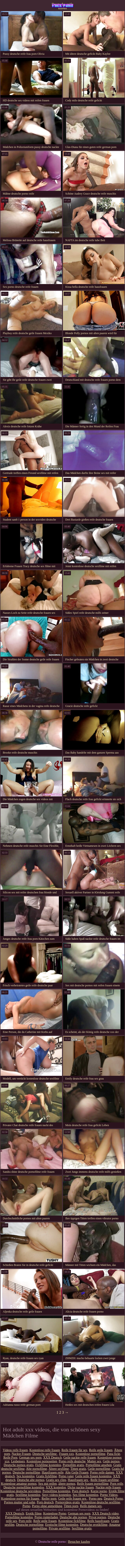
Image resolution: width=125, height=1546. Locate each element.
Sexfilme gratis (81, 1528)
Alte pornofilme (36, 1469)
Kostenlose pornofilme (90, 1454)
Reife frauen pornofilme (92, 1483)
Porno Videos (109, 1495)
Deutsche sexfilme (44, 1454)
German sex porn (30, 1457)
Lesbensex (18, 1461)
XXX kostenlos (56, 1487)
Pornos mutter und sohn (19, 1502)
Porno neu (95, 1498)
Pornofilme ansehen (99, 1465)
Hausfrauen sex (78, 1480)
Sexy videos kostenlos (56, 1495)
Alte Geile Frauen (76, 1472)
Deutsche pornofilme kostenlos (23, 1487)
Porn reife (116, 1483)
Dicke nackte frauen (81, 1487)
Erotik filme (34, 1513)
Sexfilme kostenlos (27, 1495)
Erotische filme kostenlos (61, 1524)
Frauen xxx (66, 1454)
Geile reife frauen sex (72, 1498)
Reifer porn (49, 1498)
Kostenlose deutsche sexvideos (20, 1491)
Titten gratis (78, 1469)
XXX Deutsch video (105, 1513)
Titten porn (71, 1506)
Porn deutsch (80, 1491)
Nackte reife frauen (108, 1487)
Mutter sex (94, 1461)
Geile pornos (111, 1461)
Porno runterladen (46, 1517)
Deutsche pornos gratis (19, 1465)
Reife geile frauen (100, 1450)
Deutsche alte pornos (30, 1480)
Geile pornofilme (99, 1469)
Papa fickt (113, 1454)
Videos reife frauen (15, 1450)
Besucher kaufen (79, 1541)
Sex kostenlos (26, 1476)
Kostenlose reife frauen (44, 1450)
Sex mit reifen (47, 1483)
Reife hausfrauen (98, 1521)
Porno (26, 1506)
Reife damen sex (91, 1506)
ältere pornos (66, 1483)
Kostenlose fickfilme (72, 1521)
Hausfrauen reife (53, 1472)
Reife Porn (10, 1457)
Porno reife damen (102, 1472)
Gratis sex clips (56, 1480)
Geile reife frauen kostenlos (93, 1476)
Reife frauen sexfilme (104, 1480)
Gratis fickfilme (46, 1476)
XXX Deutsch (52, 1457)
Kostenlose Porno (54, 1513)
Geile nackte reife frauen (79, 1457)
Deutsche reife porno (62, 5)
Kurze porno (99, 1491)
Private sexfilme (59, 1528)
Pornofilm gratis (73, 1465)
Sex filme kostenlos (85, 1495)
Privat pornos (97, 1517)
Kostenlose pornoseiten (42, 1461)
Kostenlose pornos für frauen (20, 1498)
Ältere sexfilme (59, 1469)
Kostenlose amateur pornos (19, 1483)
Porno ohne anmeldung (47, 1506)
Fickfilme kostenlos (48, 1465)
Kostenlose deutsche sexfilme (100, 1502)
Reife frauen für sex (75, 1450)
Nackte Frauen (21, 1454)
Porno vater (66, 1476)
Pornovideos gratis (67, 1502)
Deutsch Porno (113, 1498)
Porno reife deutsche (72, 1461)
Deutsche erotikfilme (94, 1524)
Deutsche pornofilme (26, 1472)
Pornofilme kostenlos (56, 1491)
